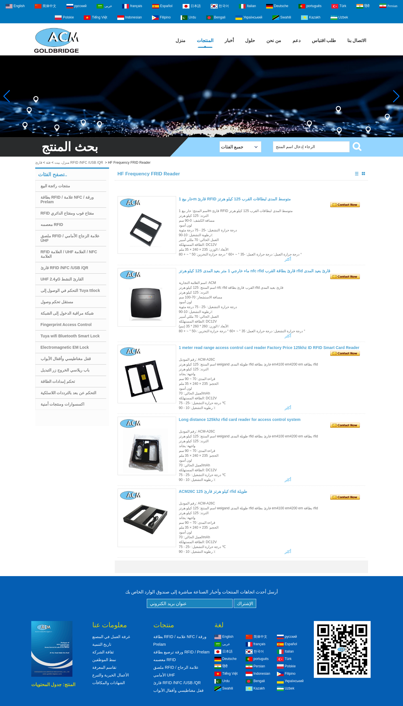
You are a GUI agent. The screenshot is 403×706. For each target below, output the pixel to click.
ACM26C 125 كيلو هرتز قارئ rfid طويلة (213, 491)
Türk (338, 6)
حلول (250, 40)
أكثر (288, 259)
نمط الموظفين (104, 659)
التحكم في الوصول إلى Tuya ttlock (70, 290)
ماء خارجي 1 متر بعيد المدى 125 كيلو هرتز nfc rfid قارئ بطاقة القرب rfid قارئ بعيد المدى (254, 271)
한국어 (220, 6)
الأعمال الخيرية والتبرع (110, 675)
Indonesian (129, 17)
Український (248, 17)
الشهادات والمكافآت (108, 682)
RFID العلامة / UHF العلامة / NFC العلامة (69, 254)
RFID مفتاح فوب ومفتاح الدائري (67, 213)
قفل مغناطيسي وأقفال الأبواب (66, 358)
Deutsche (277, 6)
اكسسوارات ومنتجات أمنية (63, 404)
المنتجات (205, 40)
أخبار (229, 40)
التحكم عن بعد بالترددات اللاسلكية (69, 393)
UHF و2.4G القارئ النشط (62, 279)
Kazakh (310, 17)
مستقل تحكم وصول (57, 302)
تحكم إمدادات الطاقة (58, 381)
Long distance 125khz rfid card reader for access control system (240, 419)
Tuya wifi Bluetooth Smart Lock (70, 336)
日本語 (192, 6)
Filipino (161, 17)
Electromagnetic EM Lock (65, 347)
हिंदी (362, 6)
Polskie (64, 17)
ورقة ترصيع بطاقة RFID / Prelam (181, 652)
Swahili (281, 17)
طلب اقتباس (324, 40)
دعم (296, 40)
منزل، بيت (62, 163)
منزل (180, 40)
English (15, 6)
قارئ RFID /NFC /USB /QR (64, 267)
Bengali (215, 17)
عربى (104, 6)
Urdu (188, 17)
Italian (247, 6)
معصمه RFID (52, 224)
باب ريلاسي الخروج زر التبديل (65, 370)
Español (162, 6)
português (309, 6)
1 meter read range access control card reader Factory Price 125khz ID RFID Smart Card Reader (269, 347)
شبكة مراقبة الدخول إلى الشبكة (67, 313)
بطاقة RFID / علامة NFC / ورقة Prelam (67, 199)
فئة (48, 163)
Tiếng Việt (95, 17)
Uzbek (339, 17)
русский (76, 6)
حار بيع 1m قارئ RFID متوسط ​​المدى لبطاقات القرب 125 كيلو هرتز (235, 199)
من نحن (273, 40)
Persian (388, 5)
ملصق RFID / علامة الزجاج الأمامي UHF (70, 238)
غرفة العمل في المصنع (111, 636)
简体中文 (45, 6)
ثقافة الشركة (103, 652)
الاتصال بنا (356, 40)
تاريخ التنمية (102, 644)
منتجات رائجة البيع (55, 186)
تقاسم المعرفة (104, 667)
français (132, 6)
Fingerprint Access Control (66, 324)
